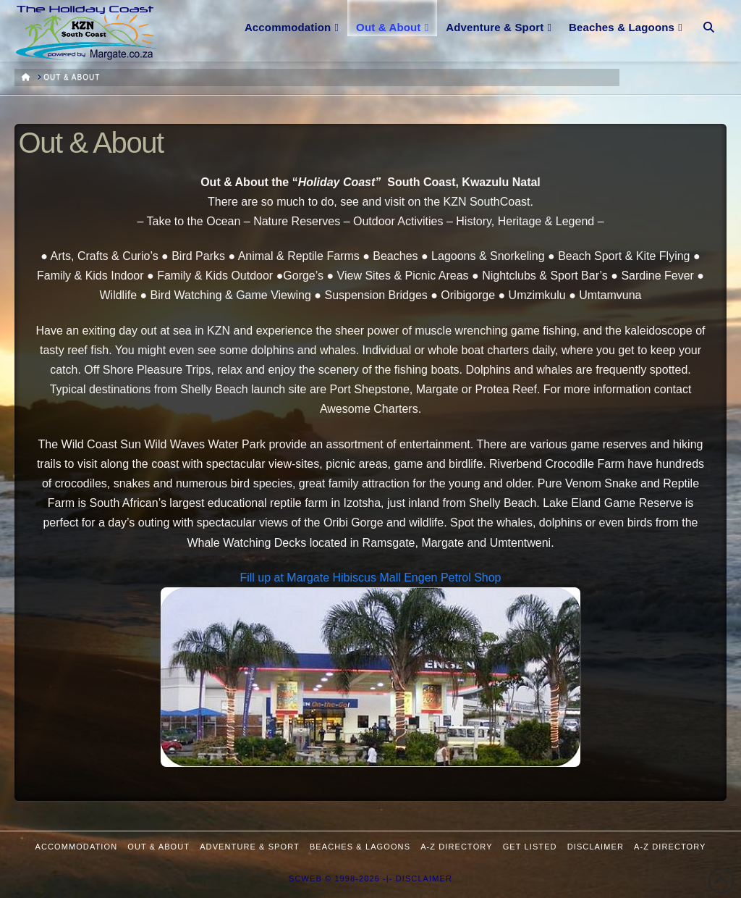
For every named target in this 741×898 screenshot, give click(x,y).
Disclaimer (595, 846)
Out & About (158, 846)
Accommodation (76, 846)
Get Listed (530, 846)
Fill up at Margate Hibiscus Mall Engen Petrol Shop (370, 577)
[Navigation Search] (709, 18)
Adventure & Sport (250, 846)
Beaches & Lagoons (360, 846)
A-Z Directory (456, 846)
